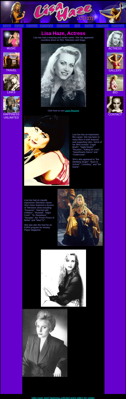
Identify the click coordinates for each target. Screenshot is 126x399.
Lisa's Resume (72, 110)
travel (46, 397)
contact (90, 397)
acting (73, 397)
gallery (80, 397)
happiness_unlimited (60, 397)
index (34, 397)
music (40, 397)
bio (85, 397)
